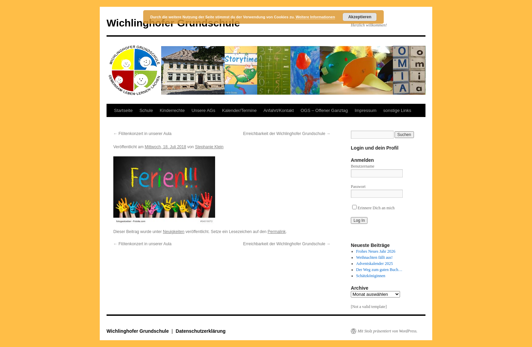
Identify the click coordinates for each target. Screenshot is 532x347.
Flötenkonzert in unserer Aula (142, 133)
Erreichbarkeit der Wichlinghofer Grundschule (286, 133)
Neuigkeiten (173, 231)
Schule (146, 110)
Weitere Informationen (315, 17)
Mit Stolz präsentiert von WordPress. (387, 331)
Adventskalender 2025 (374, 263)
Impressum (365, 110)
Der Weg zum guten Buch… (379, 269)
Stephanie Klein (209, 146)
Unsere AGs (203, 110)
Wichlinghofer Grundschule (138, 331)
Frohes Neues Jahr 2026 (376, 251)
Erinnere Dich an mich (373, 208)
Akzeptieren (359, 17)
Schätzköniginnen (370, 275)
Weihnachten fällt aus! (374, 257)
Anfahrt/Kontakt (278, 110)
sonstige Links (397, 110)
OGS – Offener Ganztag (324, 110)
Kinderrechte (172, 110)
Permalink (277, 231)
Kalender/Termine (239, 110)
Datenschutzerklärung (201, 331)
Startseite (123, 110)
